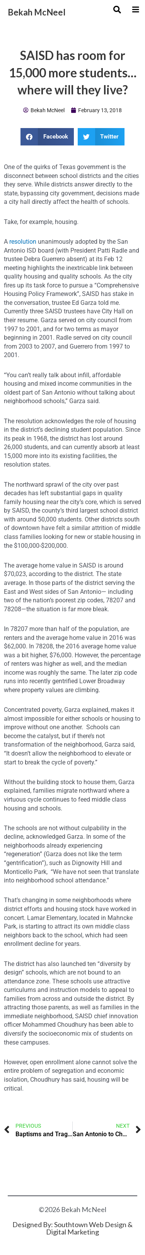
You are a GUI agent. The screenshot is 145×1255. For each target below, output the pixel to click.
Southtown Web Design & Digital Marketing (89, 1228)
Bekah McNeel (36, 12)
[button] (47, 136)
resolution (22, 241)
